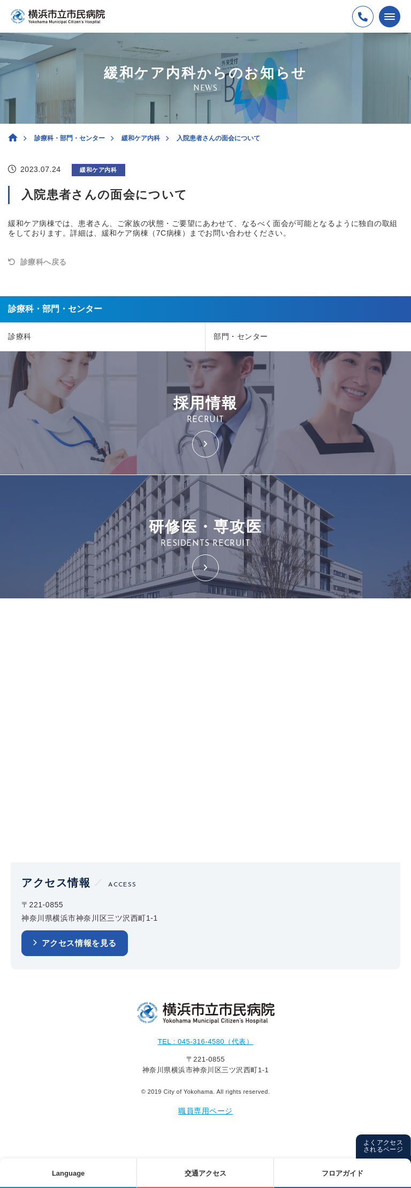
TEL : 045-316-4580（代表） (206, 1041)
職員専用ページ (205, 1111)
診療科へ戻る (43, 262)
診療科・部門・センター (69, 138)
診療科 (20, 336)
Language (68, 1173)
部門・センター (241, 336)
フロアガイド (342, 1173)
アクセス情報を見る (79, 943)
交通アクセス (205, 1173)
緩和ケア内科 (140, 138)
